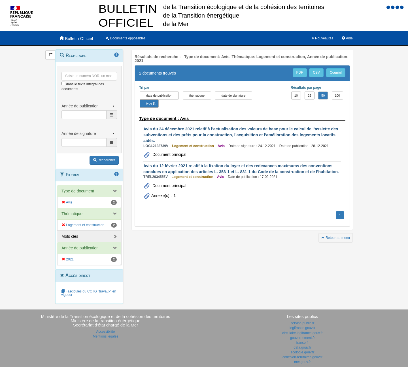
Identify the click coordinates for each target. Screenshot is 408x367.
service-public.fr (302, 323)
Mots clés (69, 236)
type (149, 103)
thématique (197, 95)
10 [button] (296, 95)
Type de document (77, 191)
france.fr (302, 343)
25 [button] (309, 95)
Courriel (336, 73)
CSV (316, 73)
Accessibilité (105, 332)
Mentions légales (105, 336)
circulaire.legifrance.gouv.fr (302, 333)
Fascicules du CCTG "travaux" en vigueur (88, 293)
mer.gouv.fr (302, 362)
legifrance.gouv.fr (302, 328)
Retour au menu (335, 238)
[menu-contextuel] (63, 83)
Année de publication (80, 248)
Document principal (168, 154)
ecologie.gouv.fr (302, 352)
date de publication (159, 95)
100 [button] (337, 95)
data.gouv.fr (302, 347)
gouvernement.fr (302, 338)
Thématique (71, 213)
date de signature (233, 95)
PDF (299, 73)
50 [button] (323, 95)
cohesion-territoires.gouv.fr (302, 357)
